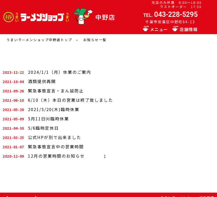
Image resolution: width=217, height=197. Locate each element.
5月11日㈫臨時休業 (48, 118)
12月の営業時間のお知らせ (56, 156)
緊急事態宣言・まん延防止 (56, 90)
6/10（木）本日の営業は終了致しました (70, 100)
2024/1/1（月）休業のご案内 (59, 72)
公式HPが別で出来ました (54, 137)
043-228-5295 (176, 14)
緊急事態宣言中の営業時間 (56, 146)
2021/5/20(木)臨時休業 (53, 109)
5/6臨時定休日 (43, 128)
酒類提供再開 (42, 81)
